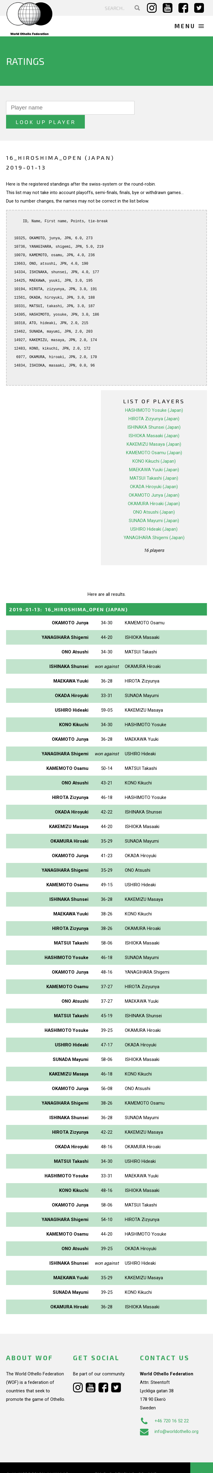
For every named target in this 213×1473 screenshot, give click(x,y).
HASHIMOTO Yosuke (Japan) (154, 396)
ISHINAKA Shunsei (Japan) (154, 413)
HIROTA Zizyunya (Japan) (153, 404)
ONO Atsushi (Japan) (154, 498)
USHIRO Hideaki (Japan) (154, 515)
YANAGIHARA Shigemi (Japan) (154, 523)
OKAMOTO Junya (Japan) (154, 481)
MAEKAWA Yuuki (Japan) (154, 455)
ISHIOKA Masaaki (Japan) (153, 421)
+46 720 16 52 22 (164, 1407)
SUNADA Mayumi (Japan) (154, 506)
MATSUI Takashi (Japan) (154, 464)
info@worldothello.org (169, 1417)
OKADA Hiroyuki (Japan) (154, 472)
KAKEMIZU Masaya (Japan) (154, 430)
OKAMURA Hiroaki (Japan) (154, 489)
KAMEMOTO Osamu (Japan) (154, 438)
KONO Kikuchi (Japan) (154, 447)
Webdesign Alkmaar (43, 1460)
